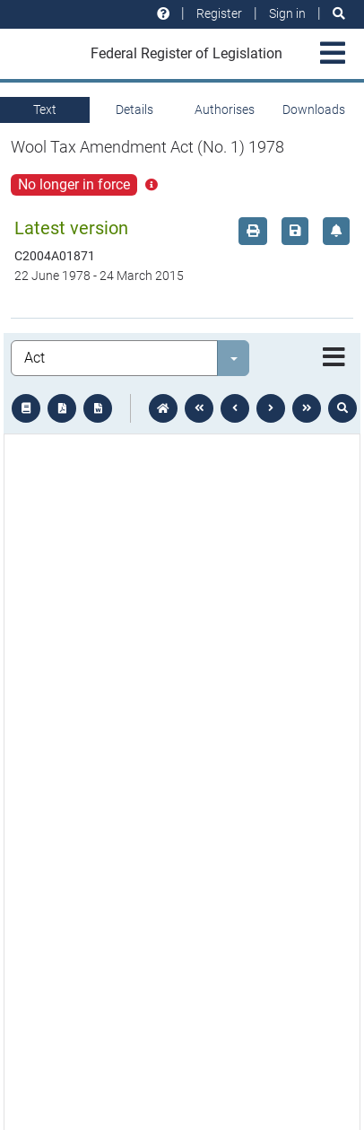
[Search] (339, 14)
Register (219, 13)
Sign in (287, 13)
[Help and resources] (163, 14)
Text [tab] (44, 109)
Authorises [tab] (225, 109)
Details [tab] (134, 109)
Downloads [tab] (313, 109)
